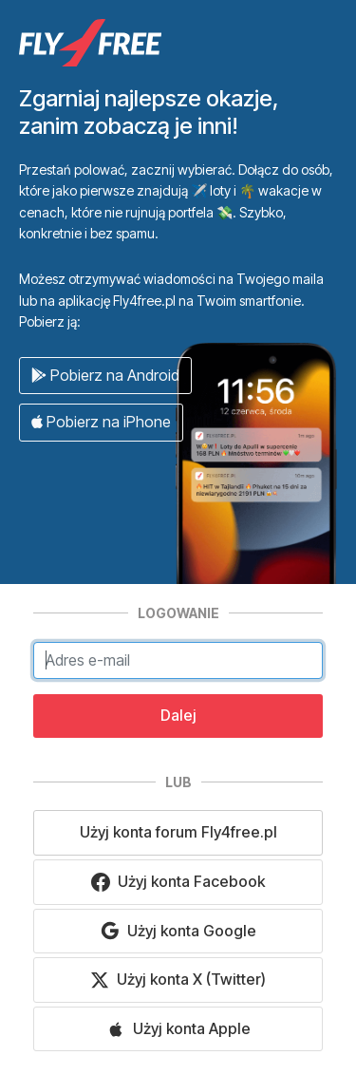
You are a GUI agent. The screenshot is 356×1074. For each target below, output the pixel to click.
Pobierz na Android (105, 375)
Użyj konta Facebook (178, 882)
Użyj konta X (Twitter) (178, 979)
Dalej (178, 715)
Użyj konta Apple (178, 1029)
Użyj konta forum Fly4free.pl (178, 831)
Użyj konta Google (178, 931)
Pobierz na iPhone (101, 421)
